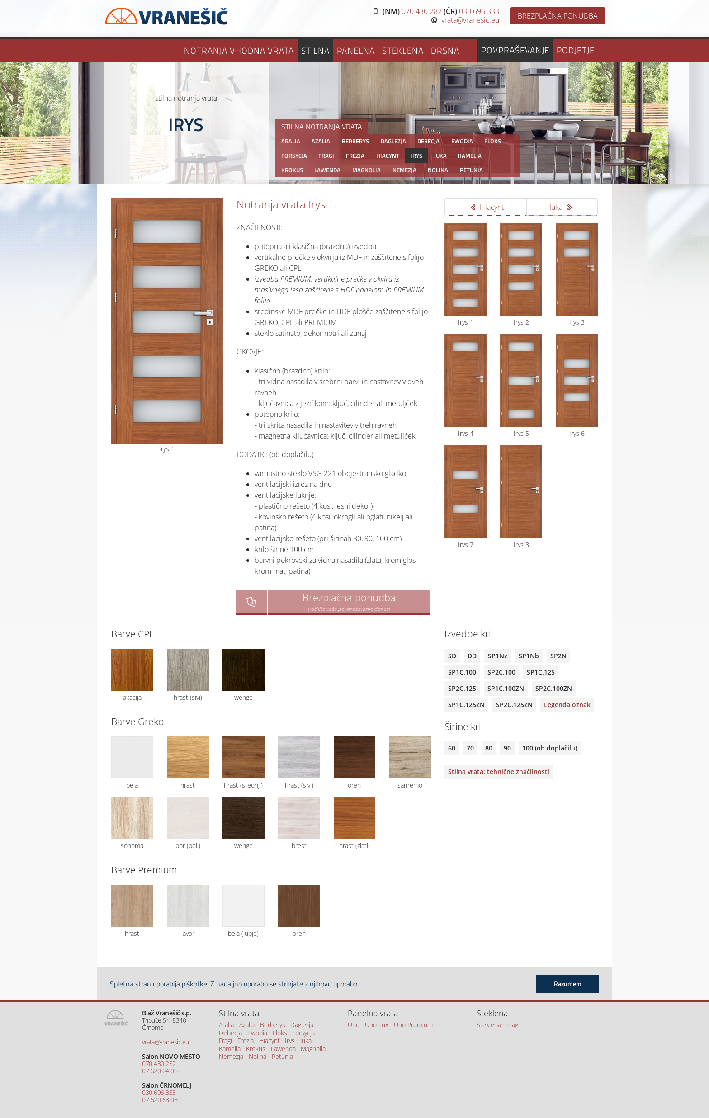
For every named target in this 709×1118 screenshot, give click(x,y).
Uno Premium (413, 1025)
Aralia (290, 141)
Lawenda (327, 170)
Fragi (326, 155)
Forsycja (294, 155)
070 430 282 (422, 11)
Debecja (428, 141)
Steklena (403, 50)
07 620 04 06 (159, 1070)
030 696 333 (479, 11)
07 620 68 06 (159, 1099)
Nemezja (404, 170)
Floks (492, 141)
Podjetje (576, 50)
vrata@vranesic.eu (470, 20)
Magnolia (366, 170)
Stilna (315, 50)
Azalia (321, 141)
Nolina (438, 170)
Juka (440, 155)
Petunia (471, 170)
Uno (353, 1025)
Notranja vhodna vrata (239, 50)
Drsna (445, 50)
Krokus (292, 170)
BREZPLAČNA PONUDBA (558, 16)
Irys (416, 155)
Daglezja (393, 141)
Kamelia (470, 155)
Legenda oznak (567, 704)
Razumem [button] (567, 984)
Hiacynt (387, 155)
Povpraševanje (515, 50)
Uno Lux (376, 1025)
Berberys (355, 141)
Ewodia (462, 141)
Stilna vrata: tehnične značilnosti (498, 771)
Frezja (355, 155)
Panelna (356, 50)
